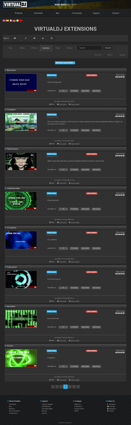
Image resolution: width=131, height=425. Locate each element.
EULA (76, 411)
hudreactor (12, 267)
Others (69, 48)
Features (12, 409)
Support (96, 13)
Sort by (99, 55)
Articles (44, 411)
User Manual (46, 406)
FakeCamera (12, 149)
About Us (77, 404)
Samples (46, 48)
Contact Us (78, 406)
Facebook (111, 404)
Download (38, 13)
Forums (44, 413)
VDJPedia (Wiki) (47, 409)
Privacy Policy (79, 409)
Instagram (111, 409)
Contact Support (47, 404)
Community (77, 13)
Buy (57, 13)
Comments (62, 104)
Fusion (10, 346)
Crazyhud (11, 110)
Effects (34, 48)
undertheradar (13, 188)
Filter (110, 55)
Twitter (110, 411)
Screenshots (13, 413)
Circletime (11, 228)
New (10, 48)
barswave (11, 306)
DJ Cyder (121, 75)
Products (19, 13)
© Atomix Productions (65, 423)
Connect (115, 13)
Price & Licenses (14, 411)
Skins (22, 48)
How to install (75, 104)
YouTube (111, 406)
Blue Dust (11, 70)
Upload (122, 55)
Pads (58, 48)
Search (108, 48)
